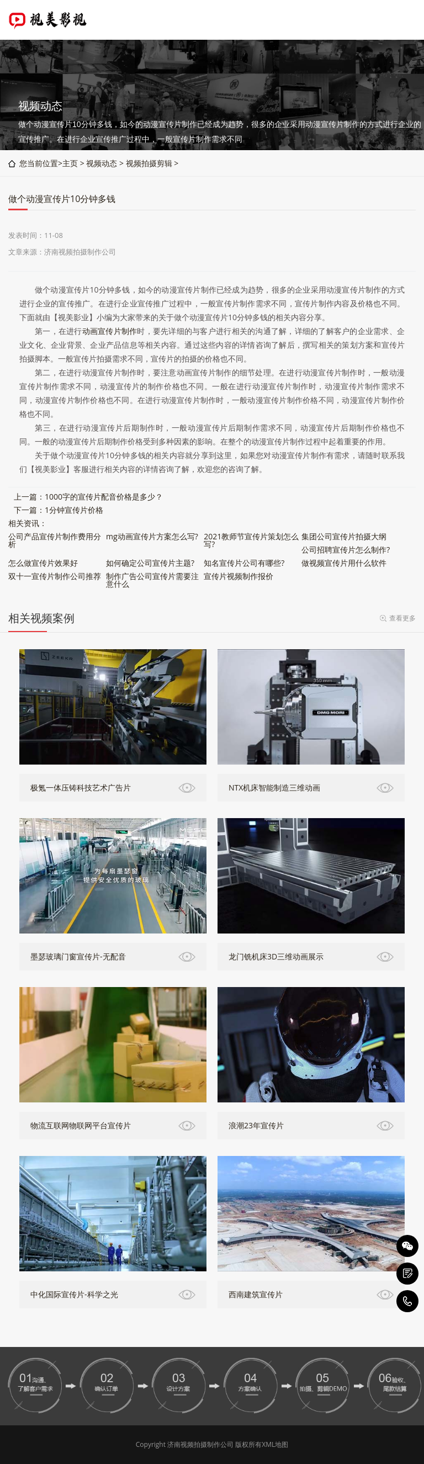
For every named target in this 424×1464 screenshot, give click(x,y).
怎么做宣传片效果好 (43, 563)
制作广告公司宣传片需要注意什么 (152, 580)
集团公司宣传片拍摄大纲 (343, 536)
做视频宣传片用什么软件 (343, 563)
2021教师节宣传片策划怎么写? (251, 540)
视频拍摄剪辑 (149, 163)
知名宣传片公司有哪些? (244, 563)
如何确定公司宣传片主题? (150, 563)
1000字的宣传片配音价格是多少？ (104, 496)
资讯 (31, 523)
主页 (70, 163)
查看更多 (402, 618)
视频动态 (101, 163)
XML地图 (275, 1444)
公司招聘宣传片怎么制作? (345, 549)
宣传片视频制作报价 (238, 576)
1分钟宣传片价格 (74, 510)
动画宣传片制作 (109, 331)
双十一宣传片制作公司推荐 (54, 576)
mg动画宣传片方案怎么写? (152, 536)
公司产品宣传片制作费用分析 (54, 540)
